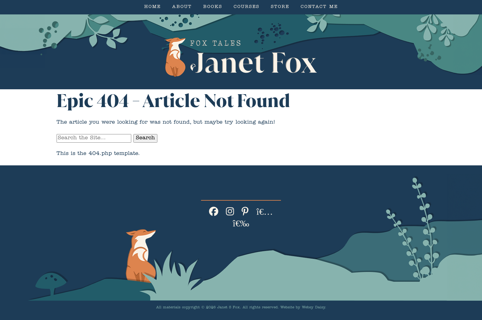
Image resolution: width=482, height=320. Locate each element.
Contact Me (319, 7)
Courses (246, 7)
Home (152, 7)
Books (212, 7)
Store (280, 7)
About (182, 7)
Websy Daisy (313, 308)
